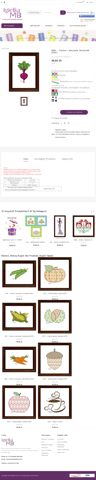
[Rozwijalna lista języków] (91, 2)
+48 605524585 (89, 20)
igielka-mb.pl (15, 475)
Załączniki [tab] (67, 159)
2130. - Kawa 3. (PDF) (55, 422)
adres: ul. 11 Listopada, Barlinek (11, 456)
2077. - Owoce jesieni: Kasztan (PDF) (54, 336)
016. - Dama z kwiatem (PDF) (60, 242)
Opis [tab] (25, 159)
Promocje (44, 447)
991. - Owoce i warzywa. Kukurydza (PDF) (19, 336)
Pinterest (69, 123)
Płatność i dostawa (47, 439)
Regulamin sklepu (47, 444)
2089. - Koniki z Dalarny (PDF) (84, 240)
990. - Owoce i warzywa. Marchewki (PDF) (19, 379)
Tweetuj (65, 123)
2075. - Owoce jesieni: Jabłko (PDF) (19, 422)
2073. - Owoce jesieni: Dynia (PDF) (54, 293)
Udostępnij (61, 123)
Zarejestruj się (83, 12)
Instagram (4, 2)
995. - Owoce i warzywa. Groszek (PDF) (19, 293)
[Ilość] (54, 112)
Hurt (42, 442)
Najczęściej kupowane (44, 454)
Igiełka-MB (12, 242)
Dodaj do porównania (59, 118)
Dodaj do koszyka (74, 112)
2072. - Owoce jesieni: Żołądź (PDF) (55, 379)
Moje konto (61, 452)
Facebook (1, 2)
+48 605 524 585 (13, 463)
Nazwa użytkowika (63, 449)
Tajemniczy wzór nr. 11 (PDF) (12, 240)
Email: (3, 459)
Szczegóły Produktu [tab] (45, 159)
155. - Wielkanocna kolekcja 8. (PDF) (36, 242)
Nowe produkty (46, 450)
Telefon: (10, 463)
